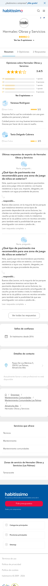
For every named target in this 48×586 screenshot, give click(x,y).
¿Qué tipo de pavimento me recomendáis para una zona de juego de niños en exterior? (24, 175)
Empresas (15, 395)
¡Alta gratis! (32, 3)
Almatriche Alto (12, 406)
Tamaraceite (8, 473)
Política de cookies (10, 570)
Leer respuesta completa (13, 229)
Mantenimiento (9, 441)
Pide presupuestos (24, 504)
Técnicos (7, 433)
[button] (24, 525)
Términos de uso (9, 559)
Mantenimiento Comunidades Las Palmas (23, 401)
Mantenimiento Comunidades (18, 398)
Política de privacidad (11, 565)
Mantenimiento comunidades (16, 449)
